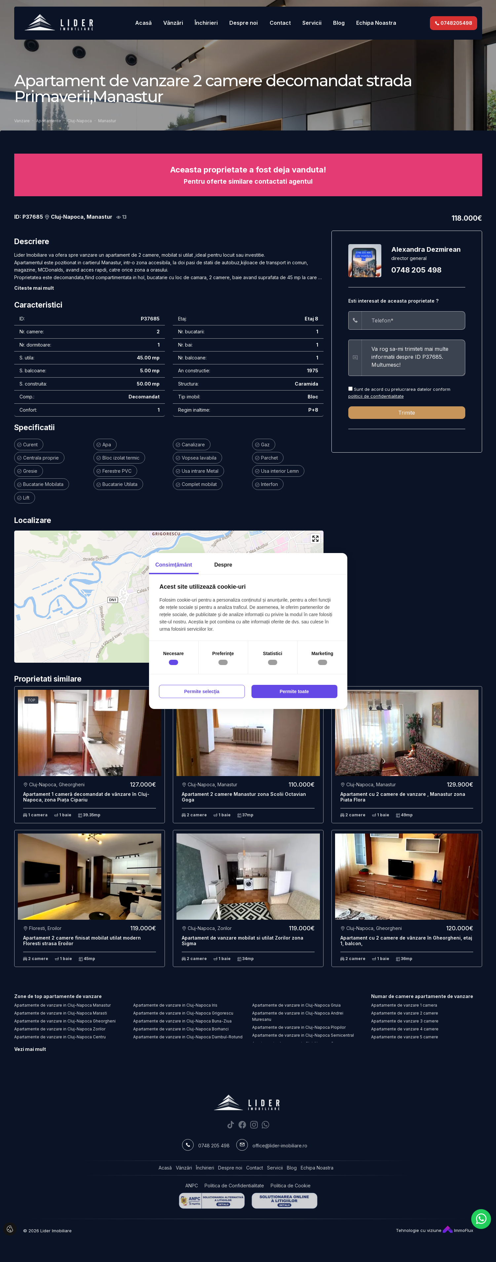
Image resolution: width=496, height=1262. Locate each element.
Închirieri (206, 22)
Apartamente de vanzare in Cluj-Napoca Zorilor (59, 1028)
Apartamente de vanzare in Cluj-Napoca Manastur (62, 1005)
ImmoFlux (458, 1230)
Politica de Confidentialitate (234, 1185)
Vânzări (173, 22)
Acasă (143, 22)
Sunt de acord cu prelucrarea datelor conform (399, 393)
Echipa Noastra (376, 22)
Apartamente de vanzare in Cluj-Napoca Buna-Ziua (182, 1021)
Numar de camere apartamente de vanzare (422, 996)
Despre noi (243, 22)
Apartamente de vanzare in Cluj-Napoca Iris (175, 1005)
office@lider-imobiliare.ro (279, 1145)
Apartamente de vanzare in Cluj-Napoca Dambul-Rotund (188, 1036)
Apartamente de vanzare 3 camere (405, 1021)
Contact (280, 22)
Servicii (312, 22)
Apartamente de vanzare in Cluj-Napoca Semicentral (303, 1035)
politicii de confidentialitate (376, 396)
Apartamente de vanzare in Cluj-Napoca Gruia (296, 1005)
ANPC (191, 1185)
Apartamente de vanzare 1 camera (404, 1005)
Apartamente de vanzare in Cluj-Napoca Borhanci (181, 1028)
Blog (339, 22)
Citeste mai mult (34, 288)
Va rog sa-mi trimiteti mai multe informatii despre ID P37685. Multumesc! (413, 358)
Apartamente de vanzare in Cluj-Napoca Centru (60, 1036)
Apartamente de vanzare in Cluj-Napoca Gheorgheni (65, 1021)
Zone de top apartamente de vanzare (58, 996)
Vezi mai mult (30, 1049)
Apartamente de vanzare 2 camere (404, 1013)
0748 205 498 (416, 270)
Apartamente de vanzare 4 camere (405, 1028)
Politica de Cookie (291, 1185)
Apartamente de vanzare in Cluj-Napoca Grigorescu (183, 1013)
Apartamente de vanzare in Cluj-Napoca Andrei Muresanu (297, 1016)
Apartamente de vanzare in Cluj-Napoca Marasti (60, 1013)
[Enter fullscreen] (315, 538)
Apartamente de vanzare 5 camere (404, 1036)
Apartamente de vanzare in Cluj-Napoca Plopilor (299, 1027)
